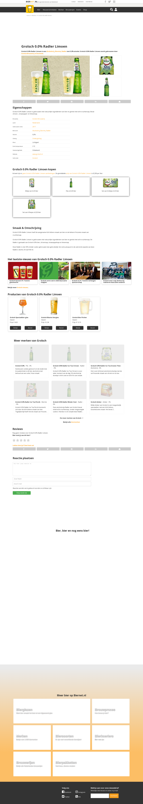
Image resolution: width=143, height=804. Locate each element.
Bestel (30, 328)
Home (28, 15)
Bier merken (60, 777)
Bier (38, 10)
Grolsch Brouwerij (38, 119)
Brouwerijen (70, 10)
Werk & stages (29, 781)
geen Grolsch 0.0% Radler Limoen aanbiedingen (38, 173)
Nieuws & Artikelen (50, 10)
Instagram (80, 760)
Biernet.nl (60, 799)
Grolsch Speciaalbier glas (19, 317)
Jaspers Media (81, 799)
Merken (61, 10)
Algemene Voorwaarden (95, 777)
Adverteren (81, 1)
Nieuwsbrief (91, 785)
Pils (27, 366)
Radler (64, 51)
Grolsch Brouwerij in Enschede (32, 54)
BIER (28, 1)
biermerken (75, 422)
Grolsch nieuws (22, 287)
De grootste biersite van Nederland (48, 2)
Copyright (90, 779)
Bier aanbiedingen (62, 779)
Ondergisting (36, 138)
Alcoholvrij (50, 51)
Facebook (66, 760)
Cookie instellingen (30, 785)
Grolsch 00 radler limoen (45, 15)
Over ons (27, 777)
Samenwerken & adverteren (33, 783)
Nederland (36, 123)
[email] (100, 763)
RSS (78, 765)
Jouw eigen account (94, 783)
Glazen (12, 320)
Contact (74, 1)
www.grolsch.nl (37, 154)
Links (89, 781)
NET (32, 1)
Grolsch (35, 158)
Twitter (66, 765)
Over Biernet (89, 1)
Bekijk (15, 328)
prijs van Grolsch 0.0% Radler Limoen (78, 173)
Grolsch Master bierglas (50, 317)
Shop (85, 10)
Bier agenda (60, 785)
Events (78, 10)
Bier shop (59, 783)
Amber (105, 402)
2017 (34, 127)
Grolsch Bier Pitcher (79, 317)
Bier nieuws (60, 781)
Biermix (58, 51)
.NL (36, 1)
